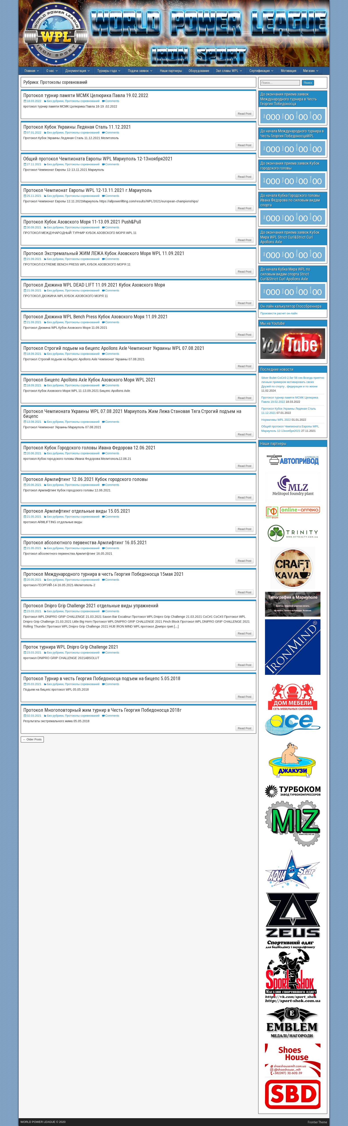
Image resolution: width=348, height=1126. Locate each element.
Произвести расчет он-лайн (278, 313)
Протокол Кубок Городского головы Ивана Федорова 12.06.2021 (89, 447)
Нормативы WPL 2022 (276, 419)
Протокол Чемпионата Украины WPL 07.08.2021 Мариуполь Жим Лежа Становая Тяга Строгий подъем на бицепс (132, 414)
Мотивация (288, 71)
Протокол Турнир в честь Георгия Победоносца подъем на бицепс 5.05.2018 (101, 678)
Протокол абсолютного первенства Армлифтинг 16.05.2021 (85, 542)
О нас (50, 71)
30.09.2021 (34, 227)
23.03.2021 (34, 611)
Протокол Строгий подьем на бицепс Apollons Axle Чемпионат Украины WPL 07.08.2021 (113, 348)
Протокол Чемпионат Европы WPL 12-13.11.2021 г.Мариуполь (87, 190)
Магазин (309, 71)
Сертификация (259, 71)
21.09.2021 (34, 259)
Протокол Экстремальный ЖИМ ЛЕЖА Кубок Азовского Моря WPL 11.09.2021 (103, 253)
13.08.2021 (34, 421)
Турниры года (107, 71)
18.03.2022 (34, 101)
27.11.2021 (34, 164)
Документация (75, 71)
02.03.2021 (34, 715)
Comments (112, 101)
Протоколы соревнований (82, 101)
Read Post (244, 113)
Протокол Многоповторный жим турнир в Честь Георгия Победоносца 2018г (102, 710)
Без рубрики (55, 101)
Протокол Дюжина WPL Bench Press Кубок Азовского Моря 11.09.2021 (95, 316)
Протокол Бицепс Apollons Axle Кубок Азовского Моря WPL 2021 (89, 380)
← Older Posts (32, 739)
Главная (29, 71)
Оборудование (199, 71)
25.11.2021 (34, 195)
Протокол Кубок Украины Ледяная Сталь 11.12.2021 (77, 127)
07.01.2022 (34, 132)
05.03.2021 (34, 684)
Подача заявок (138, 71)
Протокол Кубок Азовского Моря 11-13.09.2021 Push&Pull (82, 222)
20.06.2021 (34, 453)
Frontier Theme (317, 1122)
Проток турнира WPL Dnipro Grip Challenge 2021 (70, 647)
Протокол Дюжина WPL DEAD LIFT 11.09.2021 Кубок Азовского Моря (94, 285)
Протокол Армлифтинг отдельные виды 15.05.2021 (76, 511)
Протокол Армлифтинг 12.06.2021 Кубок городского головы (85, 479)
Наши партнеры (171, 71)
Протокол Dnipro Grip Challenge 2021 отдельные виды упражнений (90, 605)
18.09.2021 (34, 353)
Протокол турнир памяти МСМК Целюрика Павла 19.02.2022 (85, 95)
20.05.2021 (34, 579)
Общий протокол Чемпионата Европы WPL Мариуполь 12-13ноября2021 (98, 158)
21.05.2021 (34, 516)
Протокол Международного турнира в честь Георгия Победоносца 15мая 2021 (103, 574)
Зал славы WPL (227, 71)
